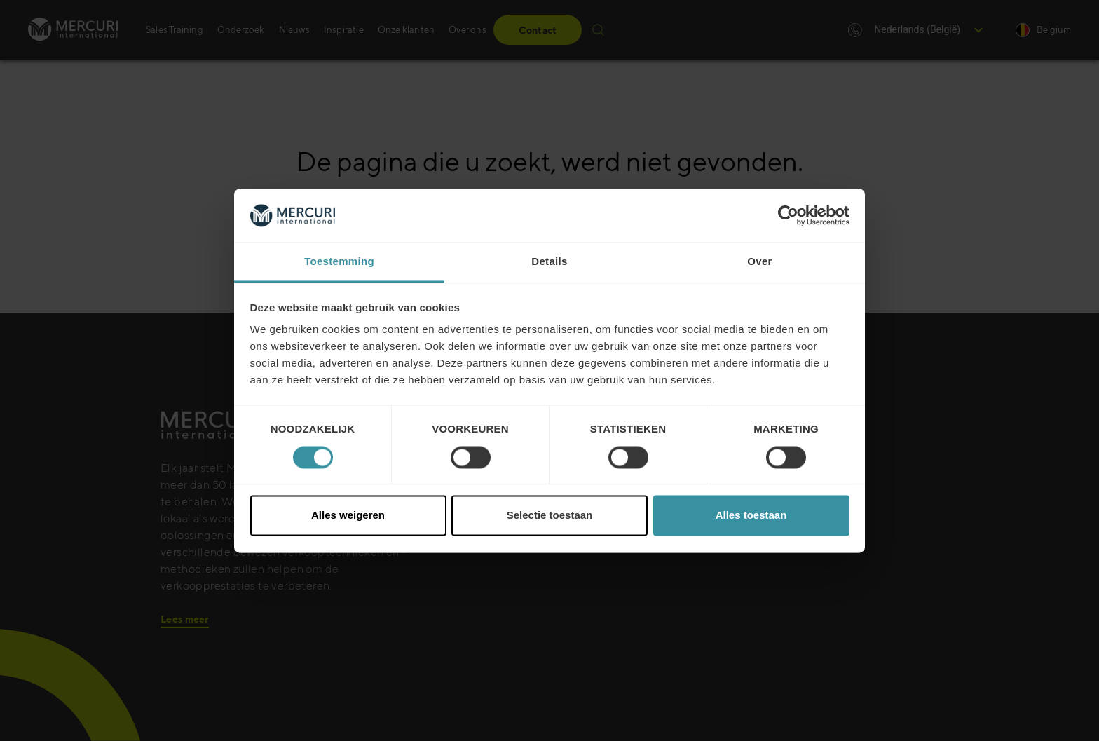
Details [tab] (549, 262)
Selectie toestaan (550, 516)
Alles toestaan (751, 516)
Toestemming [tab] (339, 262)
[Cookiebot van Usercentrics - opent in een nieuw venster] (788, 215)
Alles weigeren (348, 516)
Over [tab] (759, 262)
